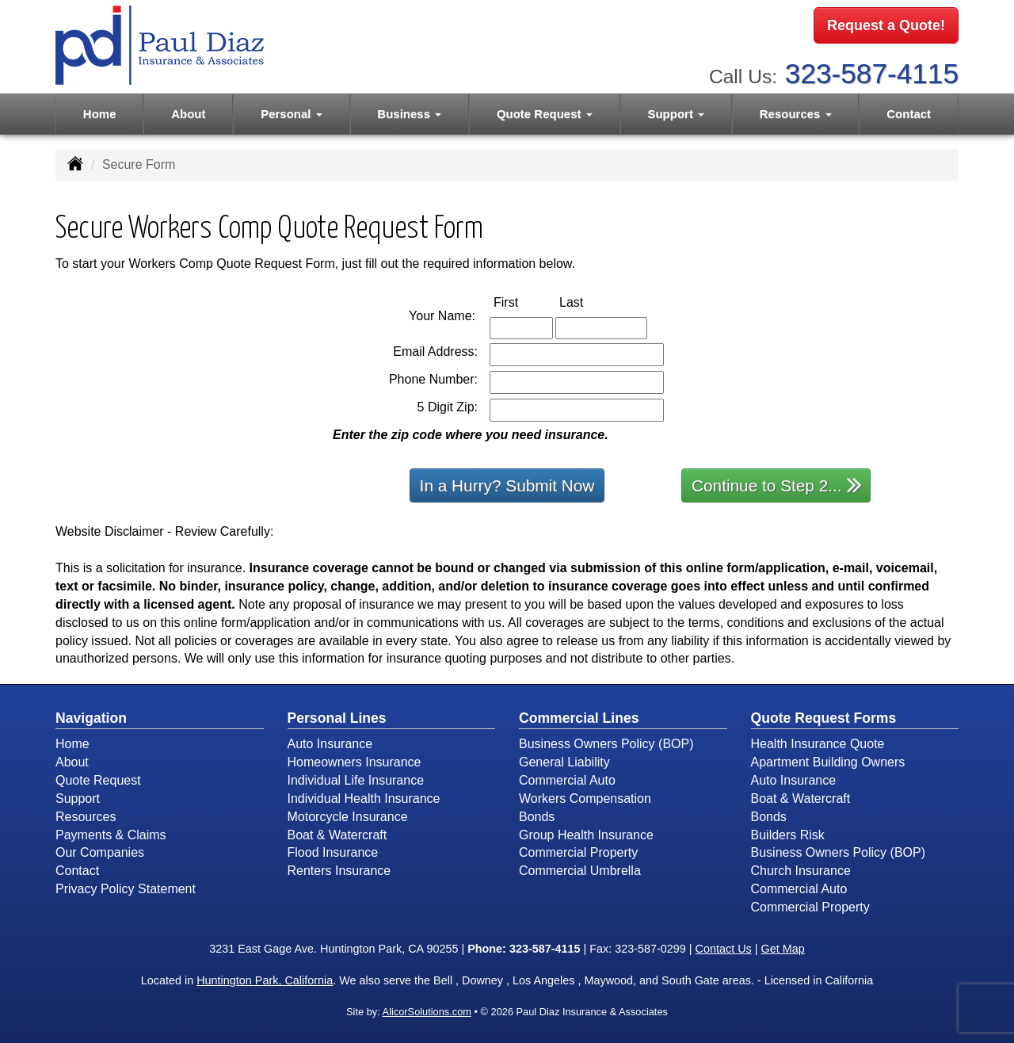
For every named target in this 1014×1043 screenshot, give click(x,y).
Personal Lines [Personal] (337, 718)
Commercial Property (578, 852)
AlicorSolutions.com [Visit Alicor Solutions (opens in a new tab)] (427, 1012)
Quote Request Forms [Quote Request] (824, 718)
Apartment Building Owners (828, 762)
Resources (85, 816)
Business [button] (409, 112)
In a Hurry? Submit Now (507, 485)
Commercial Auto (567, 780)
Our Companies (99, 852)
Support (77, 798)
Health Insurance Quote (818, 744)
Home (99, 112)
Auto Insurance (330, 744)
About (188, 112)
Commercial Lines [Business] (579, 718)
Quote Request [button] (545, 112)
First (522, 301)
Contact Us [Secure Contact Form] (724, 948)
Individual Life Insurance (356, 780)
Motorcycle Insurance (348, 816)
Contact (908, 112)
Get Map (783, 948)
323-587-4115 (872, 71)
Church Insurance (801, 870)
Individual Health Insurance (364, 798)
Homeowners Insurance (354, 762)
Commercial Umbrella (580, 870)
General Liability (564, 762)
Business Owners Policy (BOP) (606, 744)
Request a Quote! (886, 26)
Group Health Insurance (586, 835)
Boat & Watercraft (337, 835)
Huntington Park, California (264, 980)
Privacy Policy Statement (125, 889)
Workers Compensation (585, 798)
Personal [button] (291, 112)
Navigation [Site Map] (91, 718)
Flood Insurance (333, 852)
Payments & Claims (110, 835)
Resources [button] (796, 112)
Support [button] (675, 112)
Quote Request (98, 780)
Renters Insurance (339, 870)
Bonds (537, 816)
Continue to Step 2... (777, 485)
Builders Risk (788, 835)
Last (587, 301)
